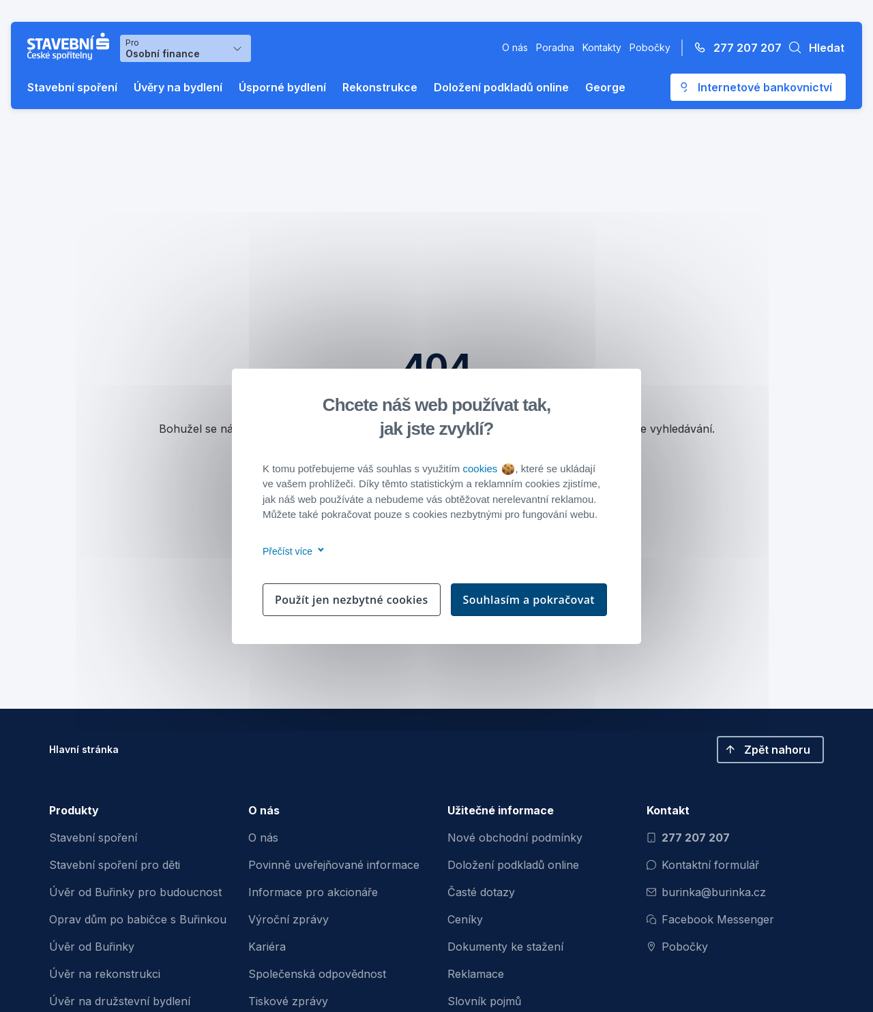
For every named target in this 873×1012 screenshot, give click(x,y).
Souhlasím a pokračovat (529, 599)
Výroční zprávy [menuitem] (288, 919)
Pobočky (650, 47)
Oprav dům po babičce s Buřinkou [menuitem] (137, 919)
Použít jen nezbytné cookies (351, 599)
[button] (813, 47)
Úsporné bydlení (282, 87)
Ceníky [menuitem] (465, 919)
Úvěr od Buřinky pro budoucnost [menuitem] (135, 892)
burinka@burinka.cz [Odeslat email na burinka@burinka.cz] (706, 892)
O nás (515, 47)
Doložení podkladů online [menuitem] (513, 865)
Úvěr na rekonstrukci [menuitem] (104, 974)
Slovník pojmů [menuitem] (484, 1001)
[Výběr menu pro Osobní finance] (185, 48)
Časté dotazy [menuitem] (481, 892)
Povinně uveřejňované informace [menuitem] (333, 865)
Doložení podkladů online (501, 87)
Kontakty (601, 47)
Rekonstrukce (379, 87)
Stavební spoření (72, 87)
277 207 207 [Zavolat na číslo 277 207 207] (688, 837)
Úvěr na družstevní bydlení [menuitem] (119, 1001)
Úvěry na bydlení (178, 87)
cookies (488, 468)
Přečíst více (291, 551)
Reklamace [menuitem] (475, 974)
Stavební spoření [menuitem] (93, 837)
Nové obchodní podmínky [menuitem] (514, 837)
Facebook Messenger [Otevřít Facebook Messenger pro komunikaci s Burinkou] (710, 919)
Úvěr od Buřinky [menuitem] (91, 946)
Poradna (555, 47)
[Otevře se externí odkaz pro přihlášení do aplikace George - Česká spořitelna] (758, 87)
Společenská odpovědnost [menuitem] (317, 974)
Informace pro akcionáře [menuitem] (313, 892)
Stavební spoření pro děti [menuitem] (114, 865)
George (605, 87)
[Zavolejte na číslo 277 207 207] (734, 47)
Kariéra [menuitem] (267, 946)
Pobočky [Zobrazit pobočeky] (677, 946)
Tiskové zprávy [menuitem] (288, 1001)
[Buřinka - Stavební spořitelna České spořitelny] (71, 46)
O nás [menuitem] (263, 837)
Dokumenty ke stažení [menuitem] (505, 946)
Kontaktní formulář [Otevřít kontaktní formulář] (703, 865)
